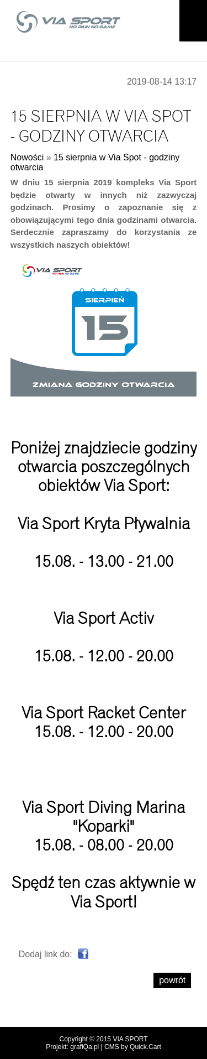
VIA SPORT (130, 1039)
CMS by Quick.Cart (132, 1047)
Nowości (27, 157)
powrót (172, 980)
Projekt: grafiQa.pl (72, 1047)
